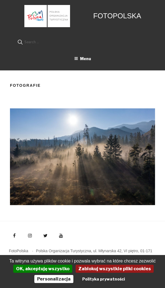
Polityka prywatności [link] (103, 279)
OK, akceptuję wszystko (42, 268)
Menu (82, 58)
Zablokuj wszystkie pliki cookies (114, 268)
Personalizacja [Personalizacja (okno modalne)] (54, 279)
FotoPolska (117, 16)
